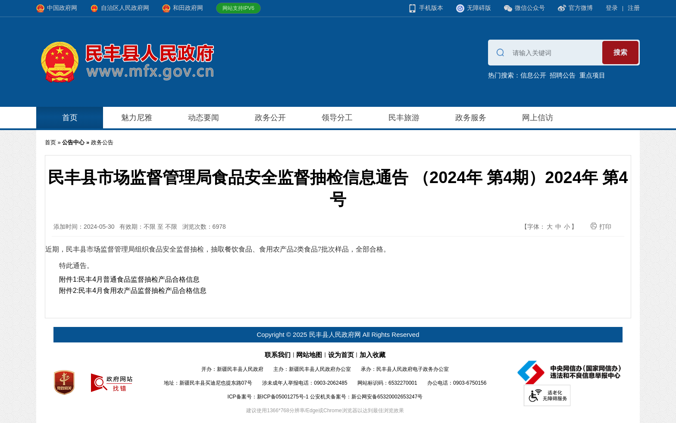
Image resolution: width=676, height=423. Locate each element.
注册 (634, 7)
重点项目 (592, 75)
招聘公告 (563, 75)
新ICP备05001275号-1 (283, 397)
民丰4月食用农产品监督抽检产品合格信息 (142, 290)
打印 (600, 226)
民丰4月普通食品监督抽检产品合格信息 (139, 279)
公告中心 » (76, 142)
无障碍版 (473, 8)
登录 (612, 7)
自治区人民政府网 (119, 8)
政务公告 (102, 142)
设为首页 (341, 354)
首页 (70, 117)
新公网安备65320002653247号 (386, 397)
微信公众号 (524, 8)
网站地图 (309, 354)
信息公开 (533, 75)
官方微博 (575, 8)
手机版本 (425, 8)
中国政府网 (56, 8)
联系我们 (278, 354)
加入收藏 (372, 354)
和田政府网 (182, 8)
